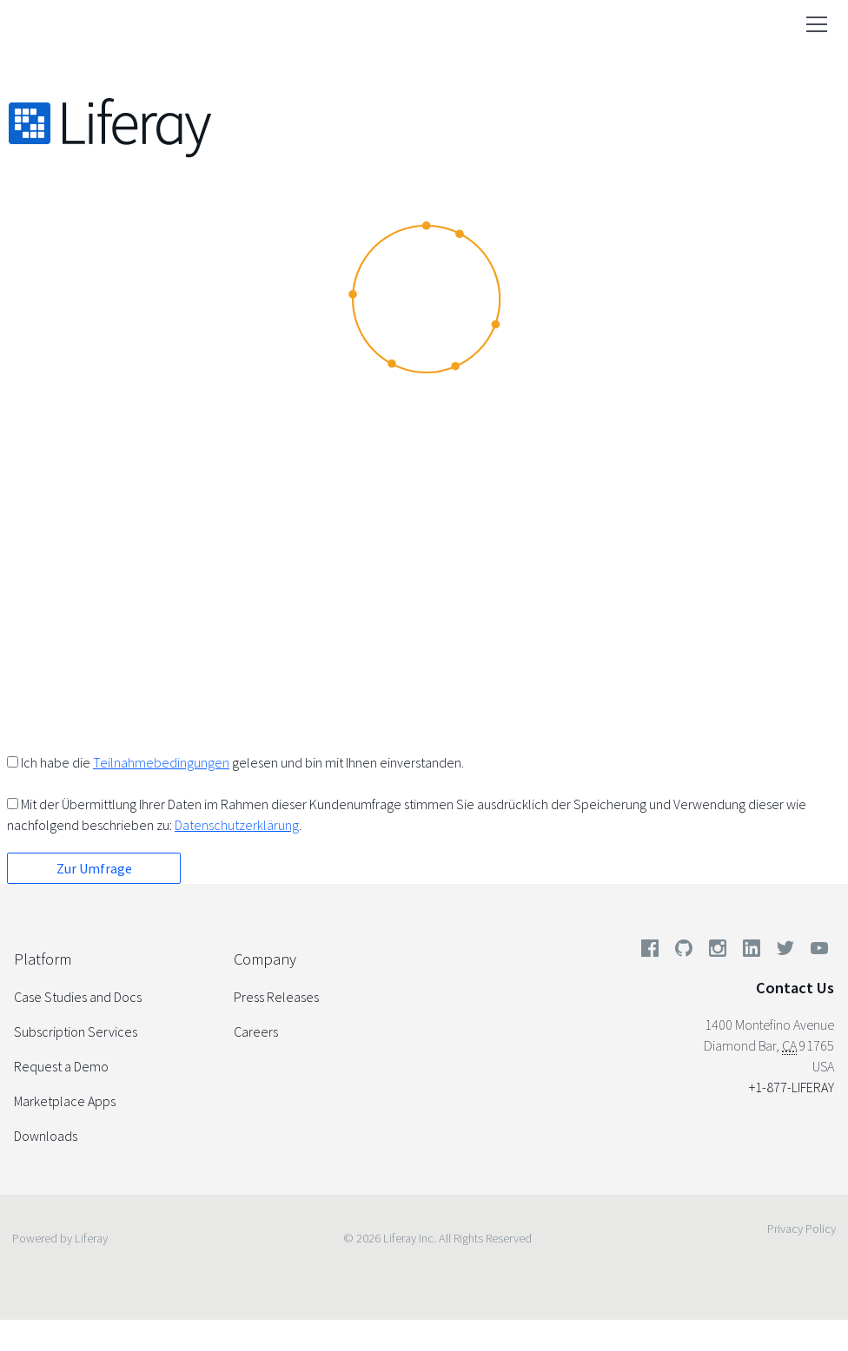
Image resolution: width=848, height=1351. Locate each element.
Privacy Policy (801, 1228)
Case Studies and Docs (78, 996)
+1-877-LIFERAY (791, 1087)
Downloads (45, 1135)
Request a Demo (61, 1066)
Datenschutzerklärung (237, 825)
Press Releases (276, 996)
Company (265, 959)
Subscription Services (75, 1031)
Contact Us (795, 988)
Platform (42, 959)
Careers (256, 1031)
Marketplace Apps (65, 1101)
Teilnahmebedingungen (161, 762)
